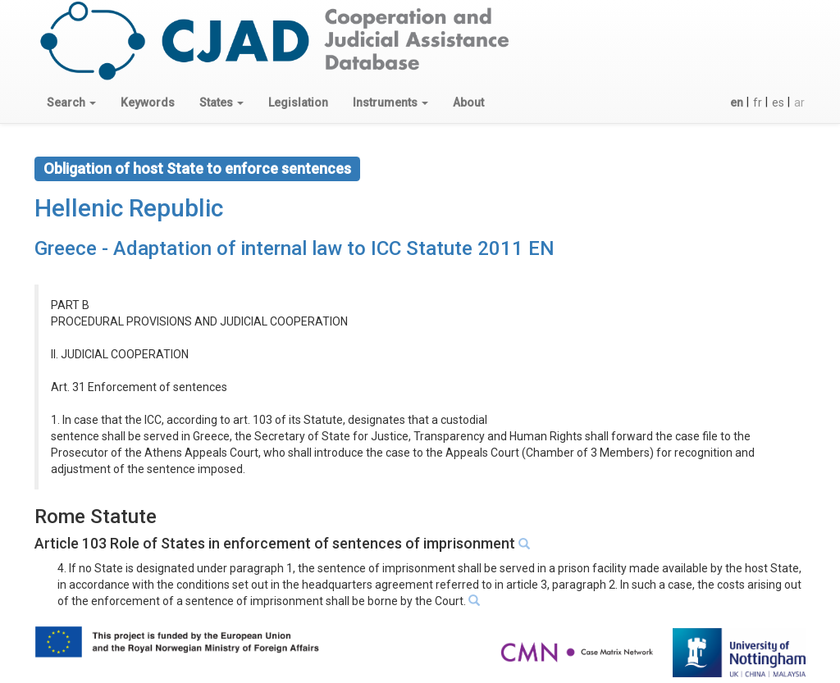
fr (757, 102)
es (778, 102)
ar (799, 102)
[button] (71, 102)
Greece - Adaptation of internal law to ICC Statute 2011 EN (294, 248)
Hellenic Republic (128, 208)
